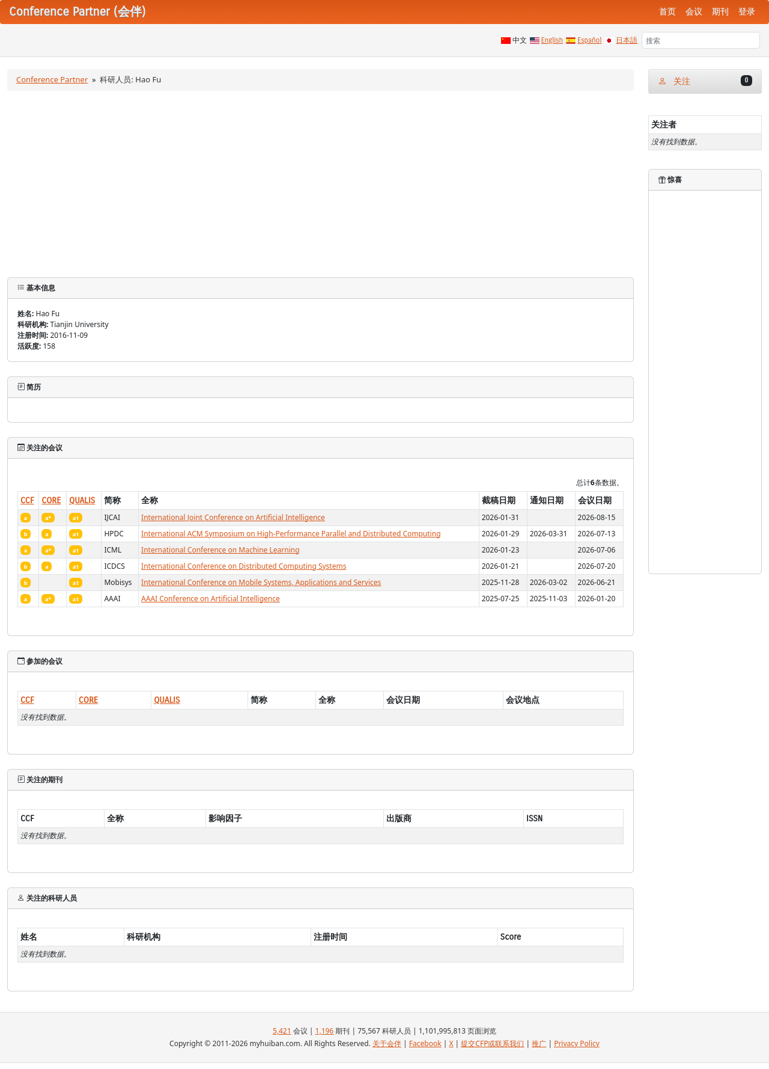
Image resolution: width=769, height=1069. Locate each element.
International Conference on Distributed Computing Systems (243, 566)
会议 (693, 12)
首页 (667, 12)
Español (589, 40)
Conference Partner (52, 79)
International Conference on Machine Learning (220, 550)
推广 (539, 1043)
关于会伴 (386, 1043)
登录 (746, 12)
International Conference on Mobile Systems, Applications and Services (261, 582)
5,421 (282, 1031)
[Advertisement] (320, 187)
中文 (519, 40)
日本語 (626, 40)
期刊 (720, 12)
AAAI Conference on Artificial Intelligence (210, 598)
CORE (51, 500)
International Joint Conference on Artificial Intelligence (233, 517)
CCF (27, 500)
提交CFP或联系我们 (492, 1043)
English (552, 40)
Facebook (425, 1043)
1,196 (324, 1031)
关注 (705, 81)
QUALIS (82, 500)
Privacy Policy (577, 1043)
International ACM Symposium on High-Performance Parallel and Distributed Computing (290, 533)
